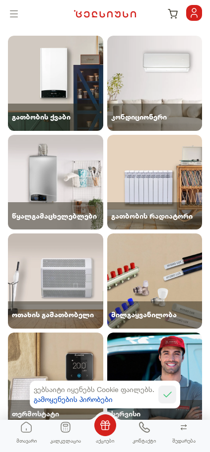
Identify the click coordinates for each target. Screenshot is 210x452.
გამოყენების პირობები (73, 399)
